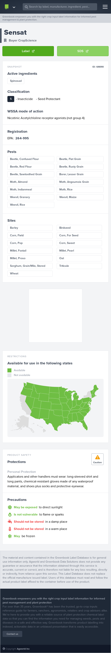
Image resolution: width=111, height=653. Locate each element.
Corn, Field (17, 235)
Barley (14, 227)
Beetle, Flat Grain (70, 159)
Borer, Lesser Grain (71, 174)
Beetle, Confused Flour (24, 159)
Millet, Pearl (66, 250)
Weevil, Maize (68, 197)
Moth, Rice (66, 189)
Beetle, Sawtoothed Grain (26, 174)
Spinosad (16, 81)
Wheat (14, 273)
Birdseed (65, 227)
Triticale (64, 266)
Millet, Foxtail (18, 250)
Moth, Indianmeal (21, 189)
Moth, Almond (18, 182)
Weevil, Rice (17, 204)
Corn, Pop (16, 243)
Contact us (12, 634)
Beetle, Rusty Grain (71, 166)
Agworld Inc (23, 648)
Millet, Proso (17, 258)
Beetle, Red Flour (21, 166)
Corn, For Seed (68, 235)
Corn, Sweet (67, 243)
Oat (61, 258)
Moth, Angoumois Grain (74, 182)
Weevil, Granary (20, 197)
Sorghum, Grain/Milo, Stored (27, 266)
